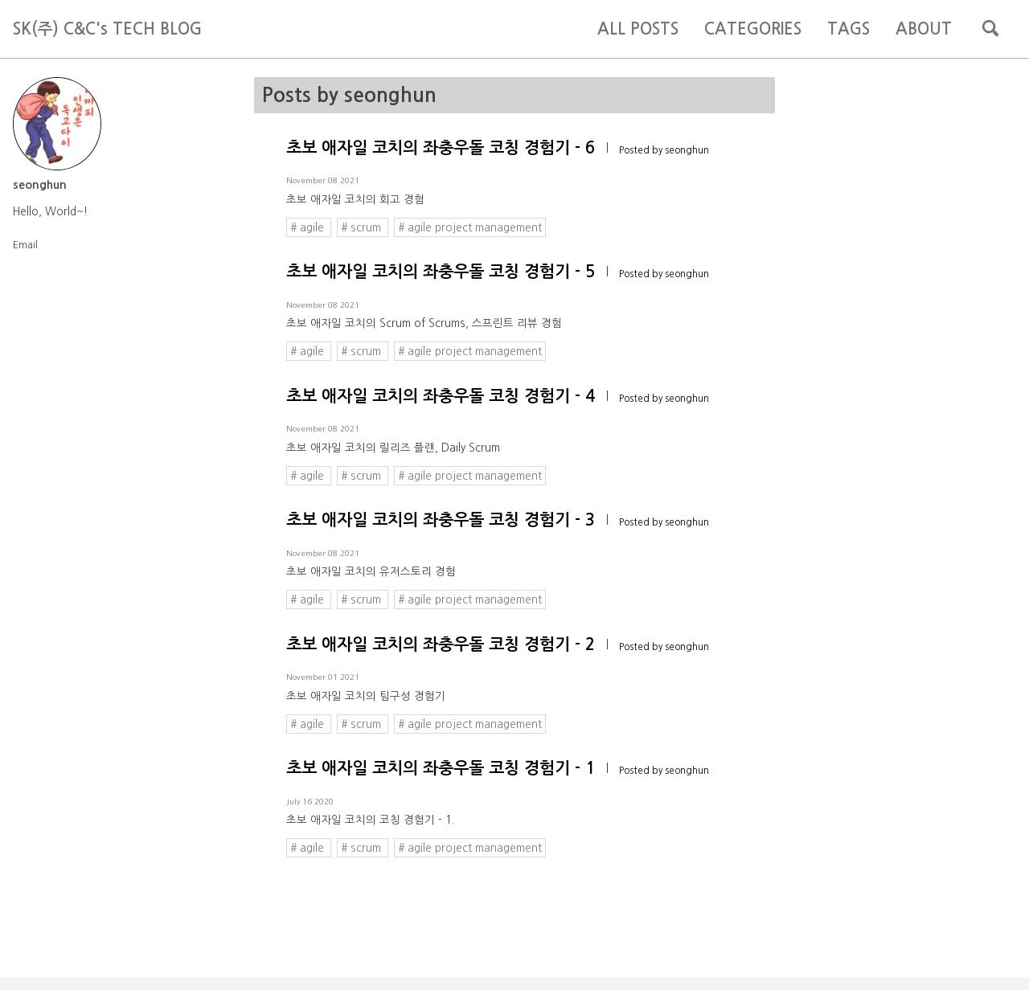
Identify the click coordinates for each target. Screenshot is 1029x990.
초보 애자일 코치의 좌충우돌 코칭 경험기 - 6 (440, 148)
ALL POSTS (637, 29)
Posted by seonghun (664, 150)
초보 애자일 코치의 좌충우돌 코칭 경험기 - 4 (440, 396)
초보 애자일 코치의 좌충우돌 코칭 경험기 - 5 (440, 272)
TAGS (848, 29)
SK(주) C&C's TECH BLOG (107, 29)
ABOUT (924, 29)
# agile (308, 227)
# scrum (362, 227)
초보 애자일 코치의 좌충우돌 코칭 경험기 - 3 (440, 520)
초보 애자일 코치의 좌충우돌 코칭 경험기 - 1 (440, 768)
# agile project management (470, 227)
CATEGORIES (752, 29)
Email (25, 244)
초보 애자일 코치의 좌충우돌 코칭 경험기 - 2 (440, 644)
